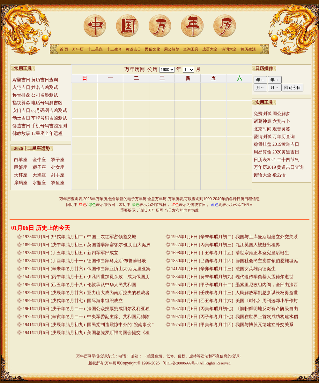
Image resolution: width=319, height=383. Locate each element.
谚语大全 (262, 175)
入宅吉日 (21, 87)
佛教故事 (21, 133)
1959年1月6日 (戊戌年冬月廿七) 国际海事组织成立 (73, 300)
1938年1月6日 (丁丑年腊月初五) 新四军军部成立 (70, 252)
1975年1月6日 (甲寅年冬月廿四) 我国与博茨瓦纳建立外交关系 (232, 324)
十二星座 (95, 49)
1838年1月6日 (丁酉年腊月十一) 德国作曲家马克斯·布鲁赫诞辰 (84, 260)
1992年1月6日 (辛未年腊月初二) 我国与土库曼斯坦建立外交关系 (234, 236)
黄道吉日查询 (290, 167)
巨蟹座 (20, 167)
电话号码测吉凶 (47, 102)
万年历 (78, 49)
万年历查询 (283, 136)
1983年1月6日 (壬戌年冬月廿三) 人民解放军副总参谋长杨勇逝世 (234, 292)
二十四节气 (288, 159)
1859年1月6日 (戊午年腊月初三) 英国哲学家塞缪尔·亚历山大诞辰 (87, 244)
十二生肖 (114, 49)
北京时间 (262, 129)
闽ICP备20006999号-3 (181, 363)
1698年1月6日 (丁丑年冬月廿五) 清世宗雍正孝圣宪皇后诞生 (230, 252)
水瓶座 (39, 182)
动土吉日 (21, 118)
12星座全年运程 (47, 133)
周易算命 (262, 152)
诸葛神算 (262, 121)
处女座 (57, 167)
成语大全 (210, 49)
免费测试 (262, 113)
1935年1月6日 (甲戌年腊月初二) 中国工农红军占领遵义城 (79, 236)
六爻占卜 (281, 121)
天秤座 (20, 175)
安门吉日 (21, 110)
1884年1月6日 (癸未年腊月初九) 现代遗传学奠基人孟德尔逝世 (232, 276)
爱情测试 (262, 136)
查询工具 (190, 49)
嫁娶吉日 (21, 79)
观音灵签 (281, 129)
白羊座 (20, 159)
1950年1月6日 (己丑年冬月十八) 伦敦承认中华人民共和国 (79, 284)
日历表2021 (265, 159)
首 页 (64, 49)
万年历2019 (265, 167)
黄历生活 (248, 49)
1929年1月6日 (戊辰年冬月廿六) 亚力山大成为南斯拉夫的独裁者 (86, 292)
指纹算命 (21, 102)
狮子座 (39, 167)
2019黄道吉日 (285, 144)
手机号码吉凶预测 (49, 125)
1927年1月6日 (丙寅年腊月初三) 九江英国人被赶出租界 (225, 244)
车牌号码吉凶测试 (49, 118)
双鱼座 (57, 182)
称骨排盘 (21, 95)
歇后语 (279, 175)
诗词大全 (229, 49)
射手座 (57, 175)
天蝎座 (39, 175)
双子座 (57, 159)
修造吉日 (21, 125)
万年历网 (134, 69)
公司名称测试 (44, 95)
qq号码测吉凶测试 (49, 110)
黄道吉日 (133, 49)
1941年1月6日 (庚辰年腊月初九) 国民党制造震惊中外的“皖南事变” (88, 324)
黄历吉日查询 (44, 79)
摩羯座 (20, 182)
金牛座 (39, 159)
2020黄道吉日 (285, 152)
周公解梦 (171, 49)
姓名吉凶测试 (44, 87)
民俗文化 (152, 49)
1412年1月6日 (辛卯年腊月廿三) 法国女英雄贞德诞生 (223, 268)
